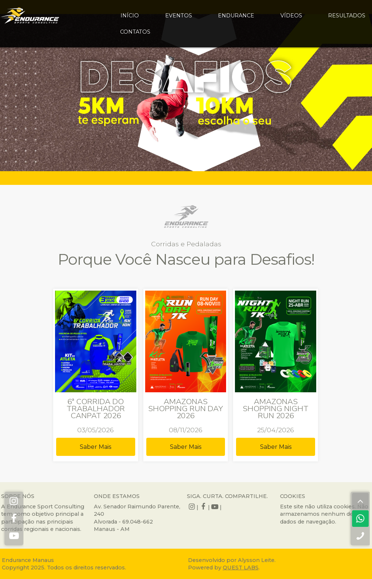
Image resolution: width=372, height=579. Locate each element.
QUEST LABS (241, 567)
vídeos (291, 15)
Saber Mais (95, 446)
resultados (346, 15)
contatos (135, 31)
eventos (178, 15)
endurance (236, 15)
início (129, 15)
